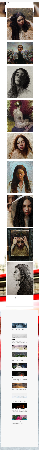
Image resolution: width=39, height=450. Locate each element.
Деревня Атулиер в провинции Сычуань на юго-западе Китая (18, 357)
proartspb (4, 1)
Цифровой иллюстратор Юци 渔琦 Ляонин (16, 368)
